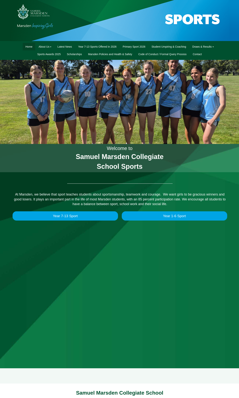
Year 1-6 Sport (174, 216)
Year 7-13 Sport (65, 216)
